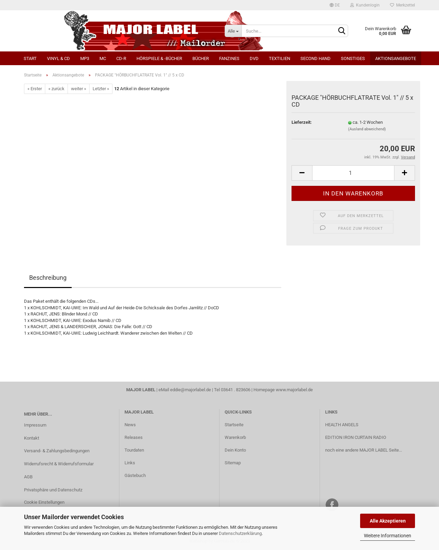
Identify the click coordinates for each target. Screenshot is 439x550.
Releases (133, 437)
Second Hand (315, 58)
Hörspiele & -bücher (159, 58)
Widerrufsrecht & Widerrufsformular (59, 463)
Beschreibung (48, 277)
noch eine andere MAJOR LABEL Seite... (363, 450)
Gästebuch (135, 475)
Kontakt (31, 438)
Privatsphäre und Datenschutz (53, 489)
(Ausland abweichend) (367, 129)
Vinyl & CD (58, 58)
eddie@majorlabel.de (190, 389)
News (130, 424)
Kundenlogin (365, 5)
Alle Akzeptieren (388, 521)
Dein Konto (235, 450)
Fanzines (229, 58)
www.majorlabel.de (294, 389)
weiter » (78, 88)
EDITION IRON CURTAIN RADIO (355, 437)
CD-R (121, 58)
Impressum (35, 425)
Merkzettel (402, 5)
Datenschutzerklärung (240, 533)
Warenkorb (235, 437)
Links (129, 462)
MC (102, 58)
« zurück (56, 88)
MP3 (84, 58)
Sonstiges (353, 58)
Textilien (279, 58)
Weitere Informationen (387, 535)
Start (30, 58)
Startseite (234, 424)
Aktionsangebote (395, 58)
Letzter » (101, 88)
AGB (28, 476)
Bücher (200, 58)
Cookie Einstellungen (44, 502)
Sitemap (233, 462)
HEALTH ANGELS (341, 424)
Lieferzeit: (302, 122)
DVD (254, 58)
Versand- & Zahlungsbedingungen (57, 450)
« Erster (34, 88)
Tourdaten (134, 450)
